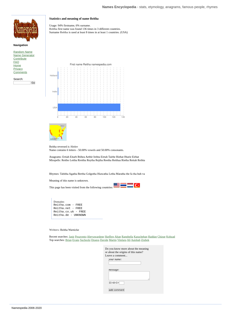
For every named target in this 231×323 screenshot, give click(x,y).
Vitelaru (121, 239)
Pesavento (80, 236)
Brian (68, 239)
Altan (118, 236)
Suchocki (85, 239)
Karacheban (140, 236)
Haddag (152, 236)
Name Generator (23, 55)
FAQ (16, 62)
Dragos (95, 239)
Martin (113, 239)
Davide (104, 239)
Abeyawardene (95, 236)
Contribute (19, 58)
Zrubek (145, 239)
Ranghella (127, 236)
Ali (129, 239)
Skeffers (109, 236)
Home (17, 65)
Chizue (162, 236)
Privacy (18, 68)
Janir (71, 236)
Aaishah (135, 239)
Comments (20, 72)
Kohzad (170, 236)
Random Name (22, 51)
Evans (75, 239)
